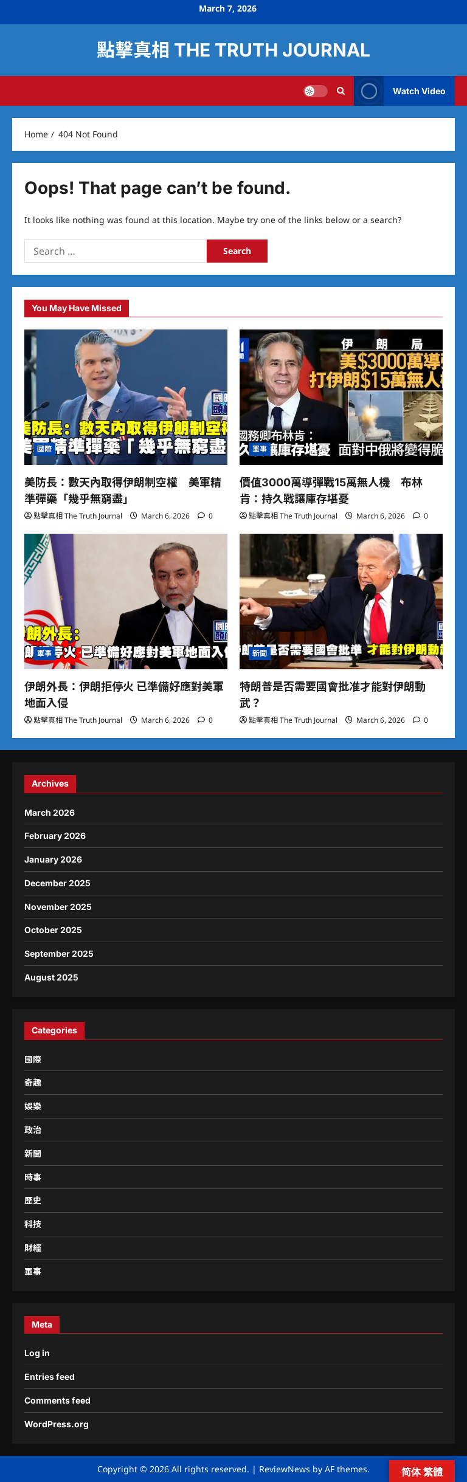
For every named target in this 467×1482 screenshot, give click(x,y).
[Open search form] (341, 91)
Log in (37, 1353)
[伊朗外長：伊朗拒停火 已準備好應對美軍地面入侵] (125, 601)
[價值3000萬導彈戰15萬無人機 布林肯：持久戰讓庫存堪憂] (341, 397)
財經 (32, 1247)
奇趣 (32, 1082)
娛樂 (32, 1106)
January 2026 (53, 859)
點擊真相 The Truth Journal (233, 50)
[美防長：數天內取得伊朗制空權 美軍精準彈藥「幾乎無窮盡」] (125, 397)
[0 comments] (205, 516)
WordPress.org (56, 1424)
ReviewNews (284, 1469)
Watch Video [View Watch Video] (400, 91)
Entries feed (49, 1376)
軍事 (259, 449)
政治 (32, 1130)
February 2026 (55, 835)
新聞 (259, 653)
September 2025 (59, 953)
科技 (32, 1224)
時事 (32, 1177)
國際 (44, 449)
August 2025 (51, 977)
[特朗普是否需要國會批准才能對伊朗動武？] (341, 601)
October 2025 (53, 930)
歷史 (32, 1200)
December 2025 (57, 883)
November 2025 (58, 906)
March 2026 (49, 812)
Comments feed (57, 1400)
